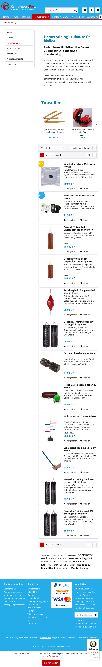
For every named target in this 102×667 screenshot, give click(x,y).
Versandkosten (45, 638)
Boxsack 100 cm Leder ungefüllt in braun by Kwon (78, 260)
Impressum (32, 623)
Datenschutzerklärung (37, 617)
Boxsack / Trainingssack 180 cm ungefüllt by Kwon (79, 480)
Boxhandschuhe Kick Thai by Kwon (79, 197)
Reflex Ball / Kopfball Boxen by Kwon (80, 386)
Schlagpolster (63, 568)
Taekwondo (72, 555)
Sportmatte (46, 555)
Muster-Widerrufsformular (35, 612)
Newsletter (32, 592)
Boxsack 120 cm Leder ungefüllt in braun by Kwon (78, 228)
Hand (44, 558)
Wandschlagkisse (80, 568)
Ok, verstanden (51, 663)
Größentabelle (33, 588)
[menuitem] (61, 10)
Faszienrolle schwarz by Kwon (80, 353)
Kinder (56, 555)
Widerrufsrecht (34, 607)
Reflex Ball (78, 561)
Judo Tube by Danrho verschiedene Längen (54, 130)
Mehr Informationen (51, 656)
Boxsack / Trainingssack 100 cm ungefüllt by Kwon (79, 323)
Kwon (9, 32)
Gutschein (11, 64)
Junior (63, 555)
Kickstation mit (56, 562)
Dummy (46, 564)
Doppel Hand (48, 568)
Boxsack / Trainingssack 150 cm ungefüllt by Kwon (79, 512)
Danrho (10, 37)
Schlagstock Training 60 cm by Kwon (80, 449)
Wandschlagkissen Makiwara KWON (79, 165)
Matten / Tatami (14, 48)
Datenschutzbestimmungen (87, 623)
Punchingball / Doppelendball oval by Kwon (79, 291)
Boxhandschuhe (64, 564)
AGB (29, 620)
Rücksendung (33, 604)
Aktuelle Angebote (15, 59)
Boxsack (52, 558)
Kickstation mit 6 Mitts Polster (80, 416)
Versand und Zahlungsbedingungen (37, 600)
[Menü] (97, 640)
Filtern (45, 148)
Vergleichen (70, 188)
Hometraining (13, 43)
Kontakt (30, 595)
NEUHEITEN (12, 53)
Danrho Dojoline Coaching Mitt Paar (82, 130)
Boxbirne (62, 558)
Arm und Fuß (72, 558)
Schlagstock (86, 558)
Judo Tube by (83, 564)
